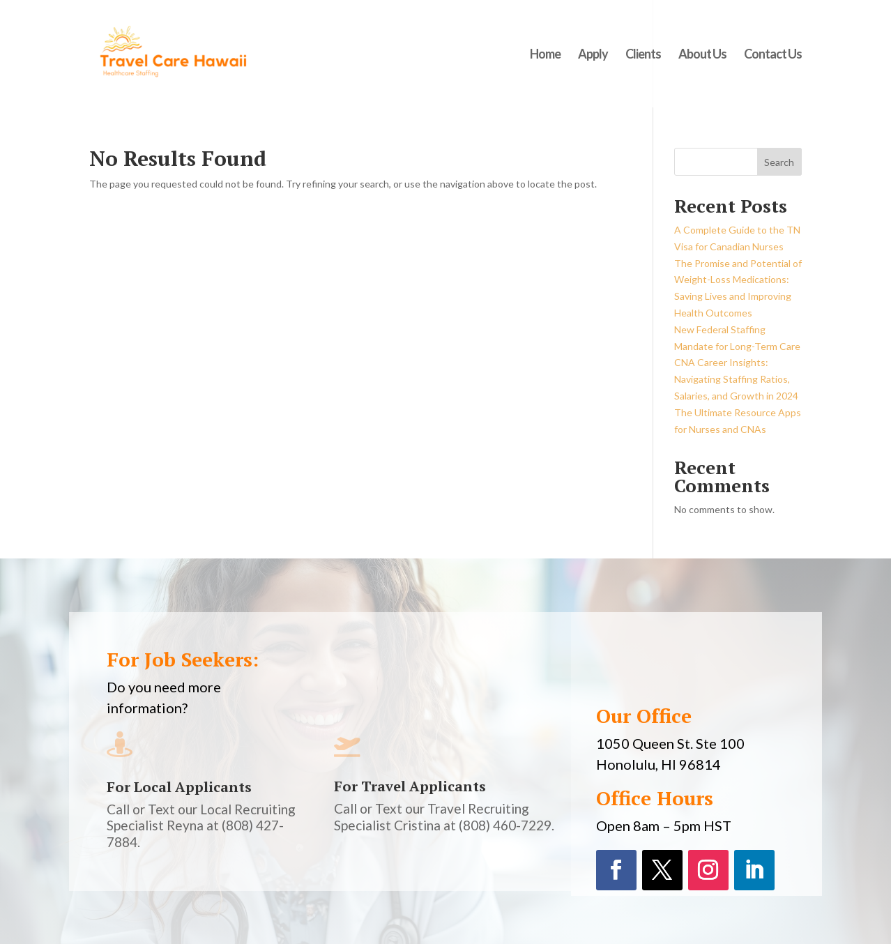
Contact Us (773, 55)
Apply (593, 55)
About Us (702, 55)
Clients (643, 55)
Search (779, 162)
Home (545, 55)
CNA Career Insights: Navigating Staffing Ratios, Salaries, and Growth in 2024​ (736, 379)
